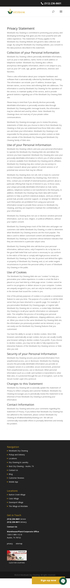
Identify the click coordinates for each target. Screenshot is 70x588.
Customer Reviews (16, 478)
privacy (10, 543)
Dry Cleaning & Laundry (18, 462)
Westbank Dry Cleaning (18, 451)
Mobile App (13, 482)
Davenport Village (16, 502)
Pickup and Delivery (17, 454)
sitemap (19, 543)
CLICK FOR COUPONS (17, 563)
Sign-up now (48, 580)
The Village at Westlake (18, 506)
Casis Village (14, 498)
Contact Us (13, 470)
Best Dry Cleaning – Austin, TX (21, 466)
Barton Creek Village (17, 494)
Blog (11, 474)
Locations (13, 458)
